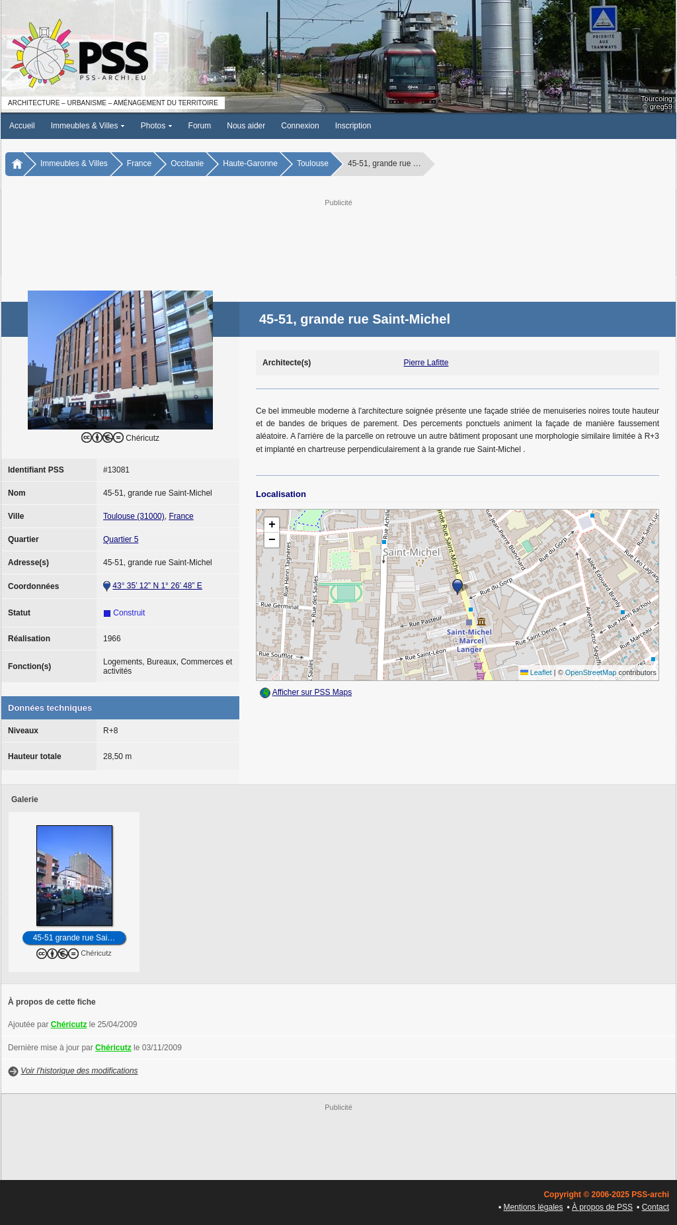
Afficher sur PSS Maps (312, 692)
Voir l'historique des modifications (79, 1070)
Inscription (353, 125)
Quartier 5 (120, 539)
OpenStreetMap (591, 672)
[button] (457, 587)
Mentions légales (533, 1207)
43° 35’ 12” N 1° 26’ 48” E (157, 585)
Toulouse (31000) (134, 516)
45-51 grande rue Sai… (74, 937)
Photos (157, 125)
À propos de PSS (602, 1207)
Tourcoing (656, 99)
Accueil (22, 125)
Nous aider (246, 125)
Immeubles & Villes (88, 125)
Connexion (300, 125)
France (139, 163)
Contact (655, 1207)
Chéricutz (69, 1024)
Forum (200, 125)
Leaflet (536, 672)
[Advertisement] (338, 239)
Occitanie (187, 163)
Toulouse (313, 163)
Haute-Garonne (250, 163)
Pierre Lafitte (426, 362)
